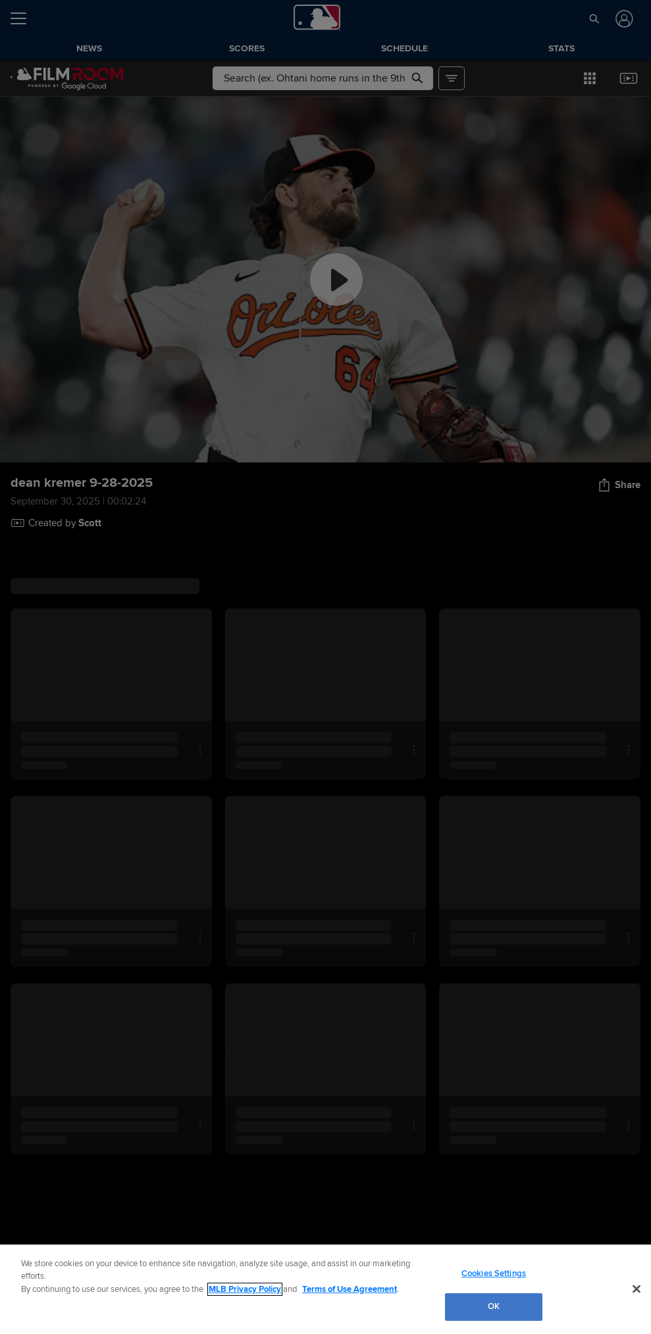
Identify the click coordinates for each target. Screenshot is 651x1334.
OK (494, 1306)
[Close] (636, 1288)
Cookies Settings (493, 1273)
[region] (325, 1289)
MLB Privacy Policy (245, 1289)
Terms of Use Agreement (349, 1289)
